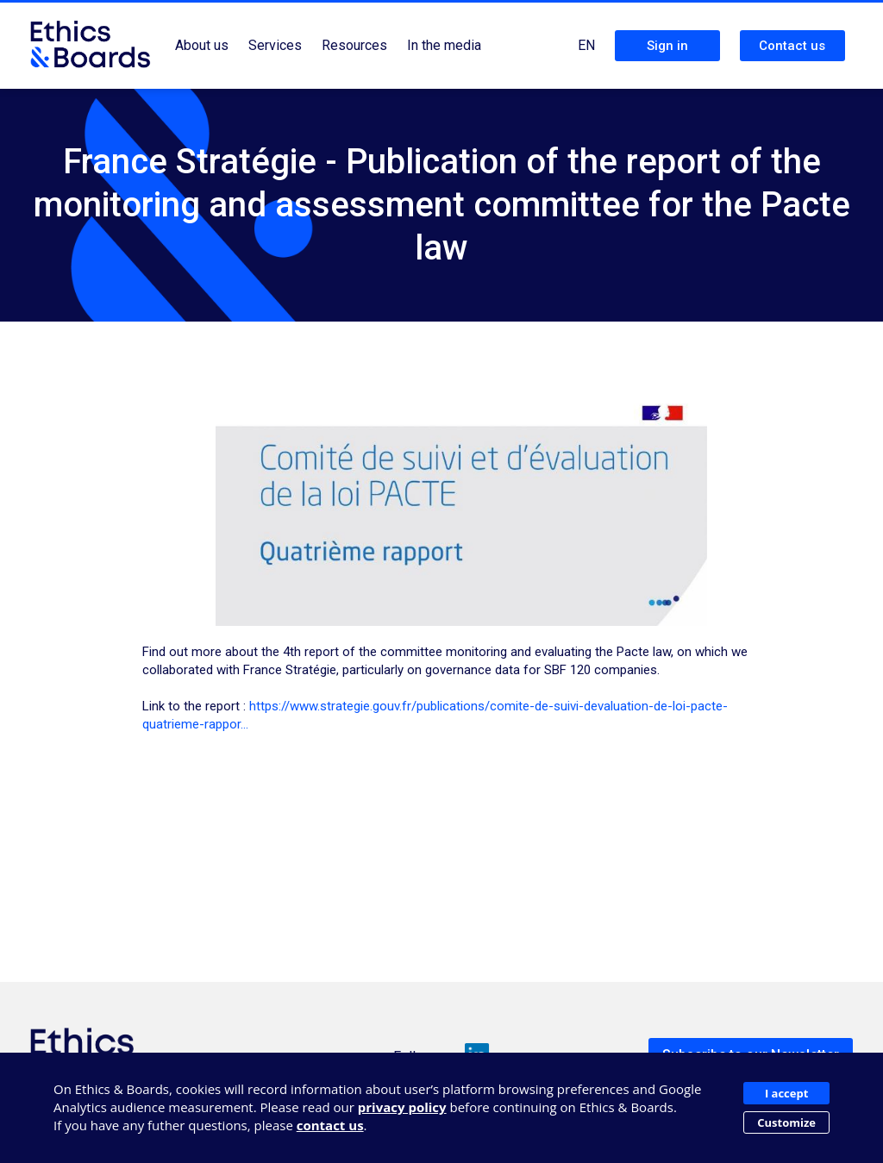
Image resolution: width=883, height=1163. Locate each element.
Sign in (667, 45)
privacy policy (402, 1107)
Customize (786, 1122)
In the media (444, 45)
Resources (354, 45)
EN (586, 45)
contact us (330, 1125)
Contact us (792, 45)
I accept (786, 1093)
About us (202, 45)
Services (275, 45)
